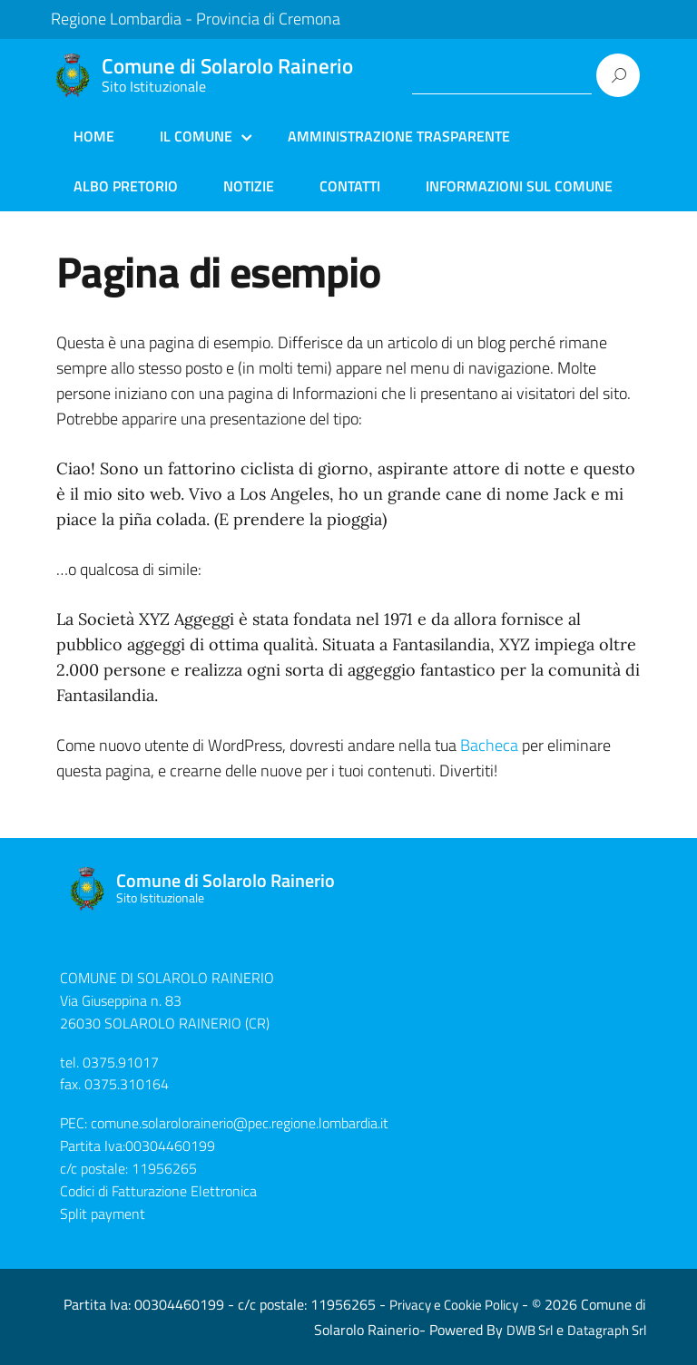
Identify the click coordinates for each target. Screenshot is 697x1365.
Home (94, 136)
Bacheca (489, 745)
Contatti (349, 186)
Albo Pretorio (126, 186)
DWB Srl (529, 1330)
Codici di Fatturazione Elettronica (158, 1191)
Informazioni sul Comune (519, 186)
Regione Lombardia (116, 18)
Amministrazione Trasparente (399, 136)
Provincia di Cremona (268, 18)
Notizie (248, 186)
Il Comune (196, 136)
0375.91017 (121, 1062)
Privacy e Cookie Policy (453, 1304)
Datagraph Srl (606, 1330)
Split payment (102, 1213)
